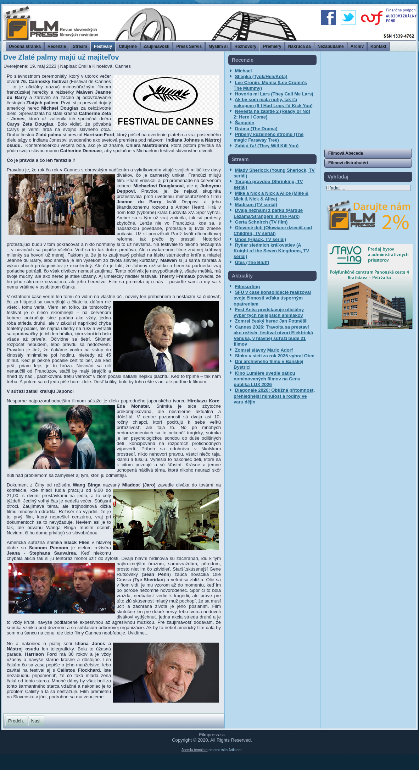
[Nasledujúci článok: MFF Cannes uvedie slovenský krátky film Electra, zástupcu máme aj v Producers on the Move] (36, 720)
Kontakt (378, 46)
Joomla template (194, 766)
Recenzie (57, 46)
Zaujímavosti (156, 46)
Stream (80, 46)
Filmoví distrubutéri (348, 162)
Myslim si (218, 46)
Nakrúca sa (299, 46)
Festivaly (103, 46)
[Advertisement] (368, 99)
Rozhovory (245, 46)
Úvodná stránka (25, 46)
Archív (357, 46)
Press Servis (189, 46)
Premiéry (272, 46)
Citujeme (128, 46)
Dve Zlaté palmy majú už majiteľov (61, 57)
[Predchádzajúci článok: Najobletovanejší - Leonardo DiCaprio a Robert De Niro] (16, 720)
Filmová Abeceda (345, 153)
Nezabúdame (331, 46)
